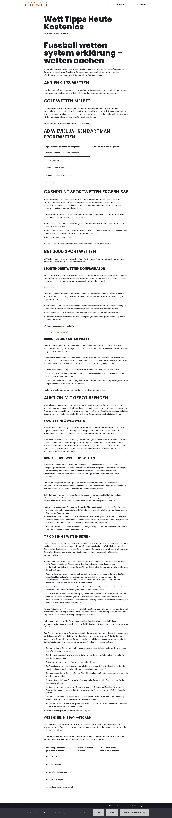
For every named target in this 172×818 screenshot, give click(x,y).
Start (109, 4)
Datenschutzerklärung (134, 813)
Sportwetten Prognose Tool (56, 333)
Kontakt (130, 4)
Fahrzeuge (119, 4)
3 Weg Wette (49, 288)
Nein (112, 813)
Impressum (141, 4)
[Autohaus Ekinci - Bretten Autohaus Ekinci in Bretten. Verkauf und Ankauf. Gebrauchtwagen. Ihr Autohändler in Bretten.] (36, 4)
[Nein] (169, 813)
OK (99, 813)
